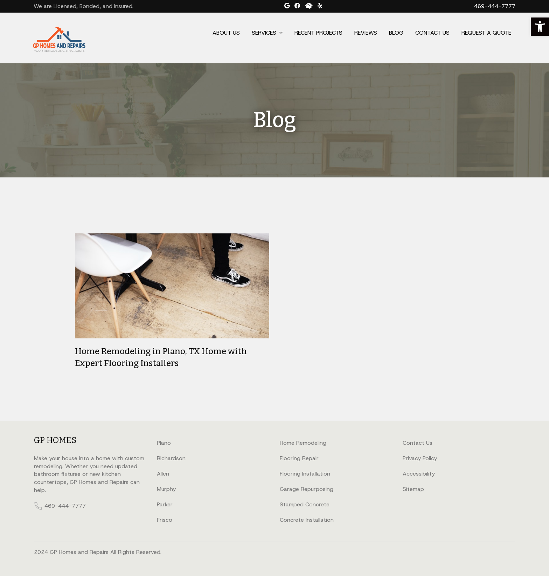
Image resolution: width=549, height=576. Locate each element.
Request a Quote (486, 32)
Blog (396, 32)
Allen (163, 473)
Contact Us (432, 32)
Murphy (166, 489)
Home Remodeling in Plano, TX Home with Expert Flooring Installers (161, 357)
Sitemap (413, 489)
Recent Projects (318, 32)
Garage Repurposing (306, 489)
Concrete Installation (307, 520)
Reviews (365, 32)
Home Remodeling (303, 443)
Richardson (171, 458)
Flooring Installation (305, 473)
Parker (165, 504)
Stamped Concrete (304, 504)
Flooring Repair (299, 458)
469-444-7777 (494, 6)
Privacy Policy (420, 458)
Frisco (164, 520)
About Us (226, 32)
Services (264, 32)
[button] (540, 26)
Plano (164, 443)
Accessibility (419, 473)
